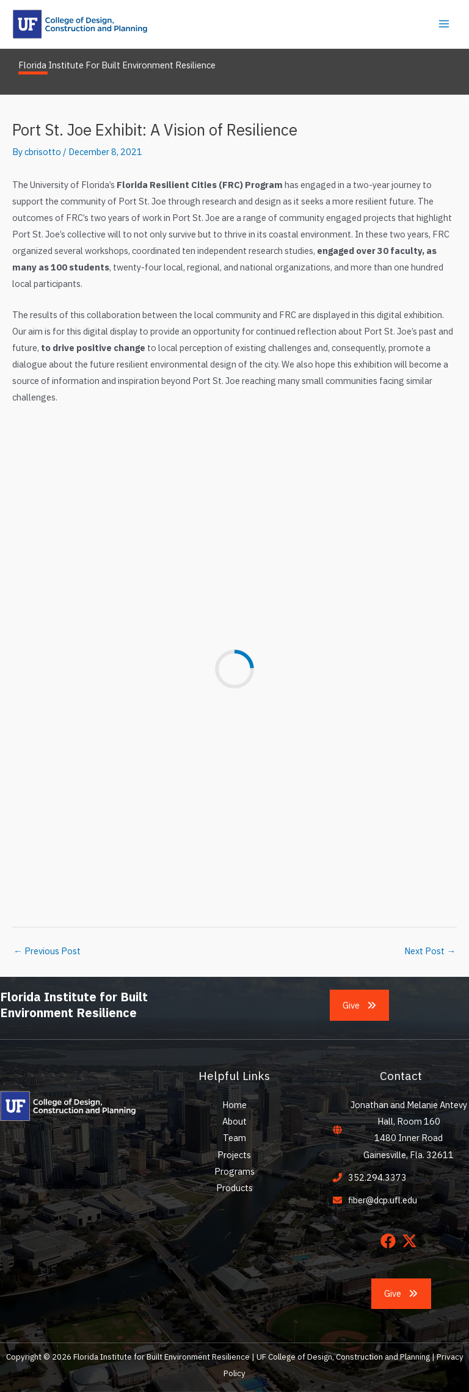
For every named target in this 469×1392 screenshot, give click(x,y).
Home (234, 1105)
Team (234, 1138)
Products (234, 1188)
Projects (234, 1155)
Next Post (430, 951)
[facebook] (390, 1241)
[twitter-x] (412, 1241)
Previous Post (47, 951)
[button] (360, 1005)
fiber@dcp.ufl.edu (382, 1200)
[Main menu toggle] (444, 24)
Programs (234, 1171)
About (234, 1121)
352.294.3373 (377, 1177)
